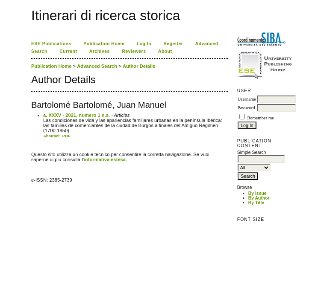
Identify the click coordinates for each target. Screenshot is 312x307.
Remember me (260, 118)
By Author (259, 198)
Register (173, 43)
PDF (66, 135)
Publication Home (103, 43)
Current (68, 51)
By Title (256, 202)
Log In (144, 43)
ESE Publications (51, 43)
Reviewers (134, 51)
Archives (99, 51)
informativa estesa (105, 159)
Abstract (51, 135)
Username (247, 99)
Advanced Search (97, 66)
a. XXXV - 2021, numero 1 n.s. (76, 115)
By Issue (257, 193)
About (165, 51)
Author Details (139, 66)
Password (246, 107)
